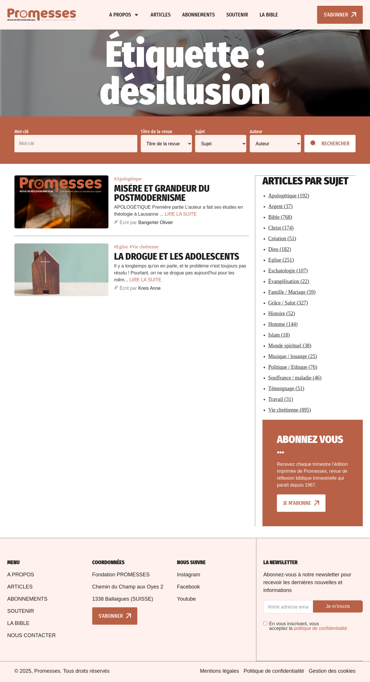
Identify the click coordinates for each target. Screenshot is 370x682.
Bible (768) (280, 217)
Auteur (256, 131)
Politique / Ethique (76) (292, 367)
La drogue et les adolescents (176, 256)
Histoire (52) (281, 313)
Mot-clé (21, 131)
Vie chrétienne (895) (289, 409)
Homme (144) (282, 324)
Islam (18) (279, 335)
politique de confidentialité (320, 628)
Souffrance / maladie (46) (294, 377)
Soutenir (237, 15)
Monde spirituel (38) (289, 345)
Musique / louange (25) (292, 356)
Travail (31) (280, 399)
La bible (269, 15)
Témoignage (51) (286, 388)
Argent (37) (280, 206)
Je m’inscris (338, 606)
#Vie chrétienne (144, 246)
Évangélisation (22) (288, 281)
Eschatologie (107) (288, 270)
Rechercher (329, 143)
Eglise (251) (281, 260)
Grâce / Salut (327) (288, 302)
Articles (161, 15)
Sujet (200, 131)
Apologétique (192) (288, 195)
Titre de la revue (156, 131)
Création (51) (282, 238)
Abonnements (198, 15)
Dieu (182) (279, 249)
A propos (124, 14)
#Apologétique (128, 178)
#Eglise (121, 246)
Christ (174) (281, 227)
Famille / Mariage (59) (291, 292)
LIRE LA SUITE (181, 214)
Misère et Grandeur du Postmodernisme (162, 193)
